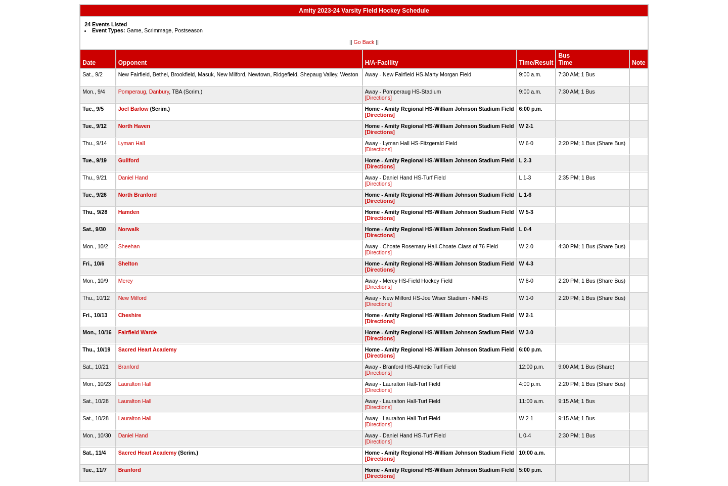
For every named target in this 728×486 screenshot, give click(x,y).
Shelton (128, 263)
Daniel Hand (133, 177)
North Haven (134, 126)
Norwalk (128, 229)
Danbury (159, 92)
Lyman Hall (131, 143)
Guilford (128, 160)
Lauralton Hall (135, 384)
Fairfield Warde (137, 332)
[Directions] (378, 98)
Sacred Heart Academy (147, 349)
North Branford (137, 195)
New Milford (132, 298)
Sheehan (129, 246)
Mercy (125, 281)
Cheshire (130, 315)
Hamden (129, 212)
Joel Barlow (133, 109)
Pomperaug (132, 92)
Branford (128, 367)
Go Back (364, 42)
